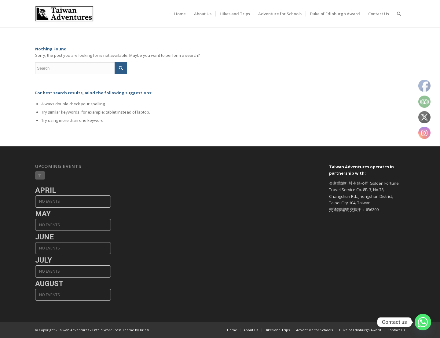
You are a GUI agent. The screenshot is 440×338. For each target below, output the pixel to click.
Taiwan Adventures (73, 330)
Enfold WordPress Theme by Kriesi (120, 330)
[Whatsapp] (423, 322)
